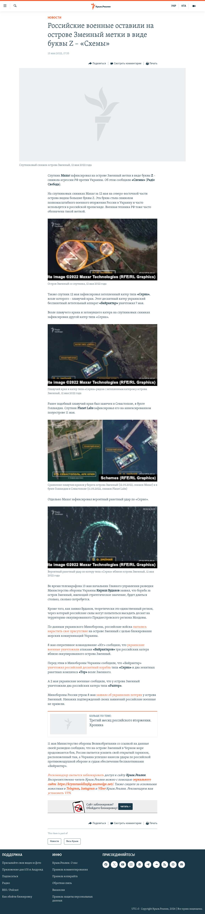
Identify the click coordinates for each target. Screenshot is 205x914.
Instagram (88, 788)
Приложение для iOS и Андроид (22, 870)
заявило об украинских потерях (119, 695)
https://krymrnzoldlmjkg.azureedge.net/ (85, 784)
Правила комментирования (70, 870)
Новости (54, 17)
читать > (125, 806)
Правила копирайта (65, 876)
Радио (6, 883)
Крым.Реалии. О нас (65, 863)
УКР (173, 6)
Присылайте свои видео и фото (21, 863)
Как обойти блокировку (17, 896)
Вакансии (58, 890)
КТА (183, 6)
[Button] (97, 63)
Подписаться (10, 876)
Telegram (72, 788)
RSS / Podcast (10, 890)
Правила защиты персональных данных (72, 898)
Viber (102, 788)
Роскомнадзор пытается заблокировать (76, 775)
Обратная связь (62, 883)
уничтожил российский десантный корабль (79, 667)
